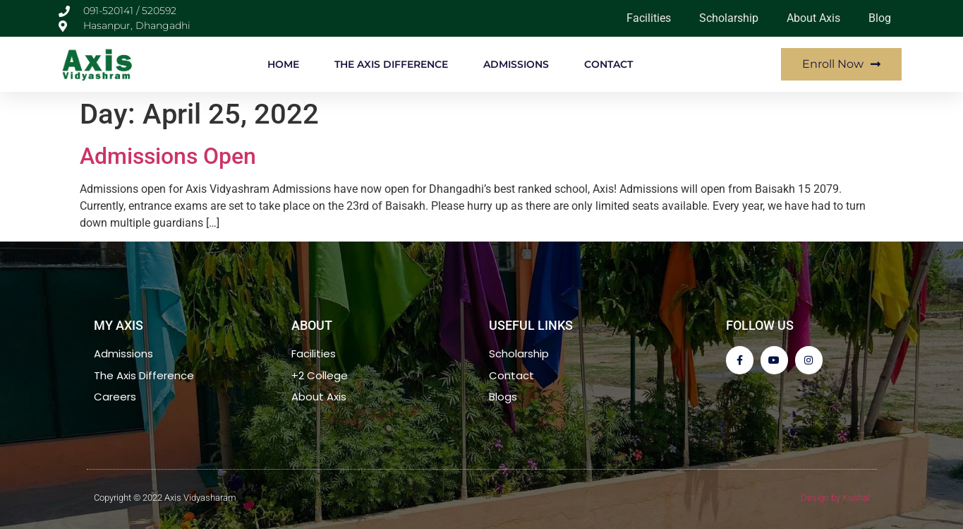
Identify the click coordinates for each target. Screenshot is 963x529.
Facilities (648, 18)
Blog (879, 18)
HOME (283, 64)
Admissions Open (168, 156)
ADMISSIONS (516, 64)
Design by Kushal (835, 497)
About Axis (813, 18)
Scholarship (728, 18)
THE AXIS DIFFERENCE (391, 64)
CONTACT (608, 64)
